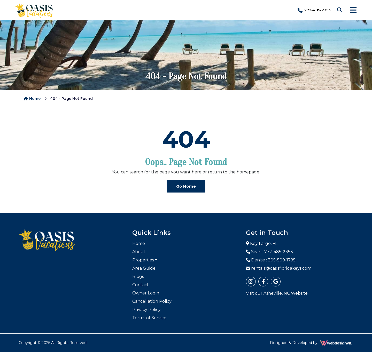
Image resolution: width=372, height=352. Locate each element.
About (138, 251)
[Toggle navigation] (353, 10)
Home (32, 98)
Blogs (138, 276)
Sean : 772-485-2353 (269, 251)
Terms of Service (149, 317)
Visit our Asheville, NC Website (277, 293)
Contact (140, 284)
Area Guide (144, 268)
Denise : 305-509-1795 (271, 260)
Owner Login (145, 293)
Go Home (186, 186)
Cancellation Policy (152, 301)
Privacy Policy (146, 309)
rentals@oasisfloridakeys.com (278, 268)
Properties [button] (143, 260)
